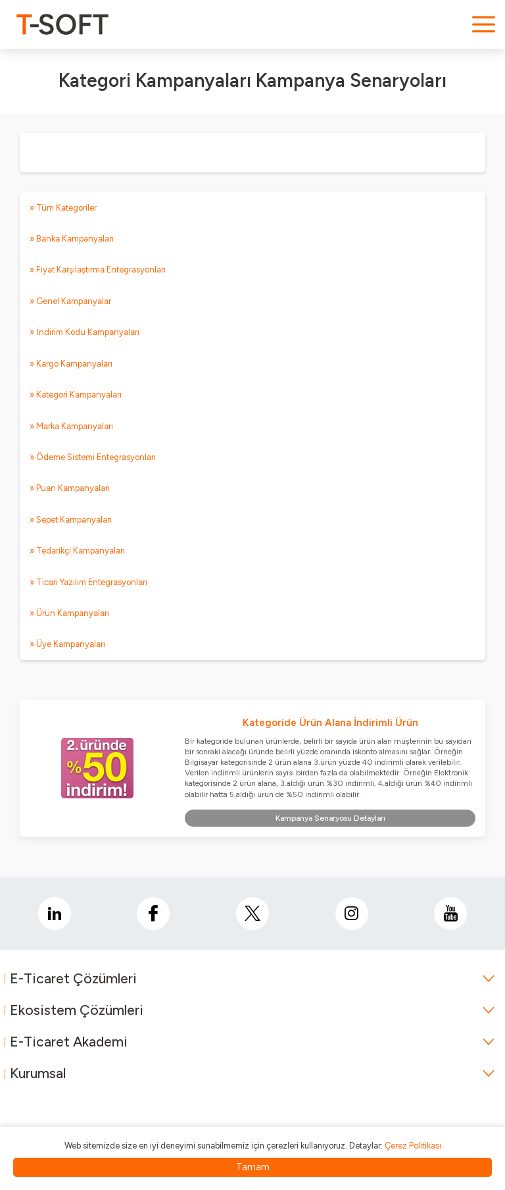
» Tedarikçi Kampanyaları (77, 551)
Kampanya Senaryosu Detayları (330, 818)
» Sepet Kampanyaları (71, 520)
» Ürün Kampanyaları (69, 613)
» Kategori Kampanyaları (76, 395)
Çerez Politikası (413, 1146)
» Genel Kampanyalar (70, 301)
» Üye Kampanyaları (67, 644)
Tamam (253, 1167)
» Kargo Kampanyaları (71, 364)
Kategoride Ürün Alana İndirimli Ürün (330, 723)
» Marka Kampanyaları (71, 426)
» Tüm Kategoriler (63, 208)
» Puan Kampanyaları (70, 488)
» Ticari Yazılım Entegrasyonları (88, 582)
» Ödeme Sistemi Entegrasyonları (93, 457)
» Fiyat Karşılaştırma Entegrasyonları (98, 269)
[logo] (62, 24)
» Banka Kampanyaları (72, 239)
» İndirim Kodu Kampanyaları (84, 332)
